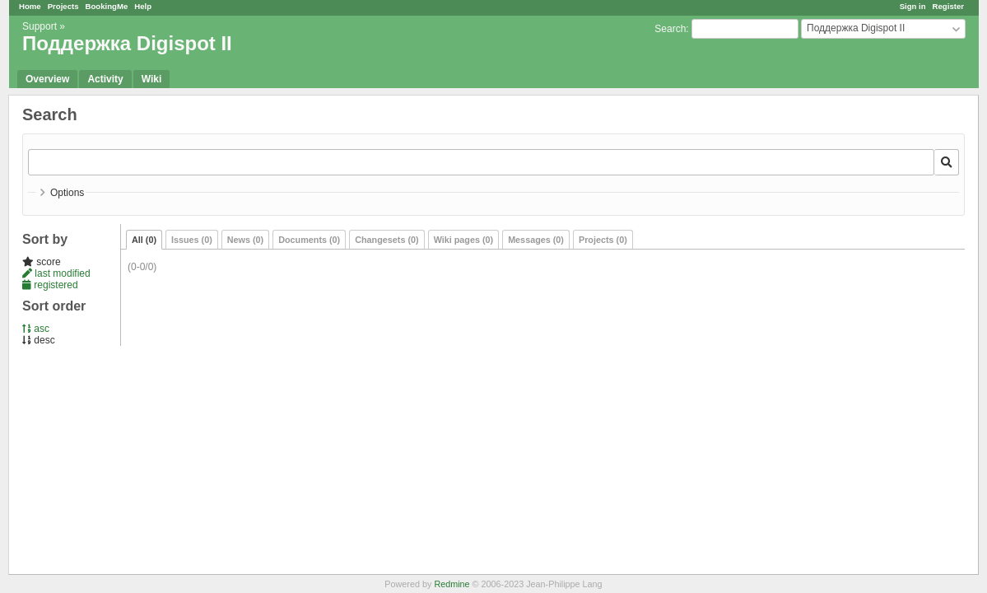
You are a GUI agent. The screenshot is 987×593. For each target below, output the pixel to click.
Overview (47, 79)
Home (30, 6)
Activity (105, 79)
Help (142, 6)
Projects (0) (603, 240)
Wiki (152, 79)
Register (948, 6)
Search (670, 29)
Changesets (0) (386, 240)
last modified (56, 273)
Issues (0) (191, 240)
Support (39, 26)
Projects (63, 6)
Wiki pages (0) (464, 240)
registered (50, 285)
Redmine (451, 584)
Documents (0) (309, 240)
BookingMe (107, 6)
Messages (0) (536, 240)
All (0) (144, 240)
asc (35, 328)
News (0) (245, 240)
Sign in (913, 6)
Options (67, 192)
